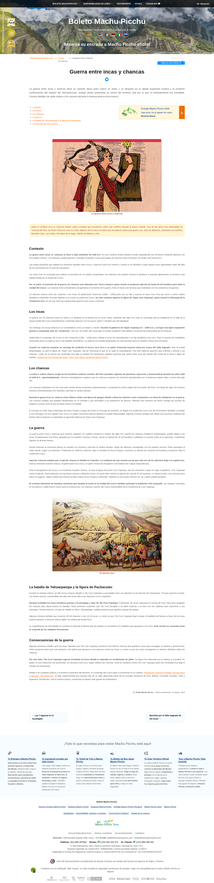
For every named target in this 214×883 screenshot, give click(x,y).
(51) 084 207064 (78, 842)
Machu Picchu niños (153, 807)
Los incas (36, 110)
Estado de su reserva (140, 813)
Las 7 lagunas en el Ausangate (43, 717)
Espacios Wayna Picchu (101, 807)
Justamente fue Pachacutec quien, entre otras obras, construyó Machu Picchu (72, 357)
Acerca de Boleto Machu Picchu (79, 833)
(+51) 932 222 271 (109, 842)
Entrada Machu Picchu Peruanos (128, 807)
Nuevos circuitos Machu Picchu (52, 807)
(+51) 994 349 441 (145, 842)
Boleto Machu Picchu (107, 21)
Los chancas (38, 114)
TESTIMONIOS (124, 3)
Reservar (203, 3)
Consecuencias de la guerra (45, 124)
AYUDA (138, 3)
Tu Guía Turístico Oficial (156, 759)
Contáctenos (139, 833)
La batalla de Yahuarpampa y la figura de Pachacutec (56, 120)
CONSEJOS (153, 3)
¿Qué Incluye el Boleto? (118, 813)
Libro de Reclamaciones (123, 833)
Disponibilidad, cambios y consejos (91, 813)
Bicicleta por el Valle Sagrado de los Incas (165, 717)
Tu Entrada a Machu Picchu (22, 759)
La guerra (36, 117)
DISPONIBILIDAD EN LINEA (97, 3)
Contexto (36, 107)
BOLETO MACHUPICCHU (65, 3)
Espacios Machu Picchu (78, 807)
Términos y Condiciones (103, 833)
